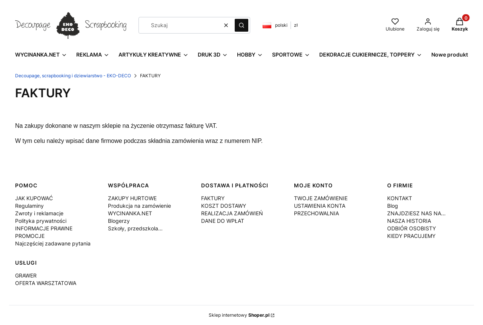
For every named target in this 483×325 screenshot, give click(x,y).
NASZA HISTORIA (409, 221)
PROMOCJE (30, 236)
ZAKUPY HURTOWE (132, 198)
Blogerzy (119, 221)
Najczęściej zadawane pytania (53, 243)
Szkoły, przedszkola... (135, 228)
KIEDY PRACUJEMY (411, 236)
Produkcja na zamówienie (139, 205)
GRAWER (26, 275)
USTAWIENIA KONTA (319, 205)
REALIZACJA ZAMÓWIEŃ (232, 213)
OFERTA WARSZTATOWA (45, 283)
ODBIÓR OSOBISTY (411, 228)
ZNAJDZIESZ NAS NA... (416, 213)
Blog (392, 205)
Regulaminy (29, 205)
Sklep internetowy (239, 315)
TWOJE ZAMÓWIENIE (321, 198)
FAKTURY (213, 198)
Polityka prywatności (40, 221)
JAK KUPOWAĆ (34, 198)
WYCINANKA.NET (130, 213)
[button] (241, 25)
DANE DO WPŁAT (222, 221)
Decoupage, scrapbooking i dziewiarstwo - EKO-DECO (73, 75)
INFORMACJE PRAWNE (43, 228)
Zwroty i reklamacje (39, 213)
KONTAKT (399, 198)
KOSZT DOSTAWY (223, 205)
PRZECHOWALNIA (316, 213)
